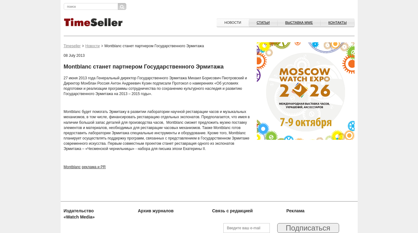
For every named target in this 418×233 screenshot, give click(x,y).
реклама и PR (94, 167)
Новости (232, 22)
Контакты (337, 22)
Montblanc (72, 167)
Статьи (263, 22)
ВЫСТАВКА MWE (299, 22)
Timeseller (72, 46)
